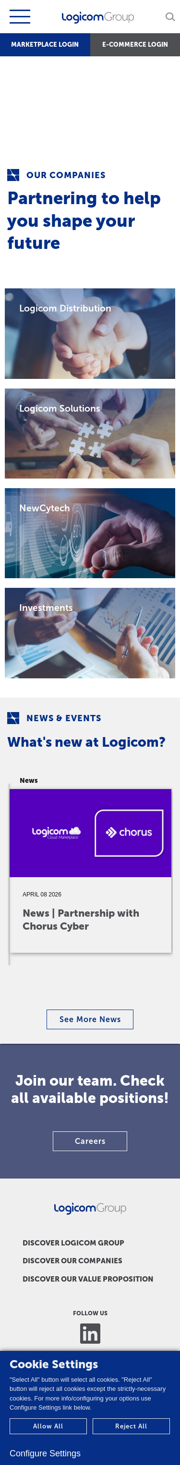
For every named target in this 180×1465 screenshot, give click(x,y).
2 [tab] (76, 994)
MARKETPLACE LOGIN (45, 44)
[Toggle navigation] (18, 16)
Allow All (48, 1426)
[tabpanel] (93, 862)
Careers (90, 1141)
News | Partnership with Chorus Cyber (81, 919)
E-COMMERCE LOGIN (135, 44)
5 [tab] (104, 994)
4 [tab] (95, 994)
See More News (90, 1019)
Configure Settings (45, 1453)
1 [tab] (66, 994)
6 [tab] (114, 994)
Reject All (131, 1426)
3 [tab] (85, 994)
